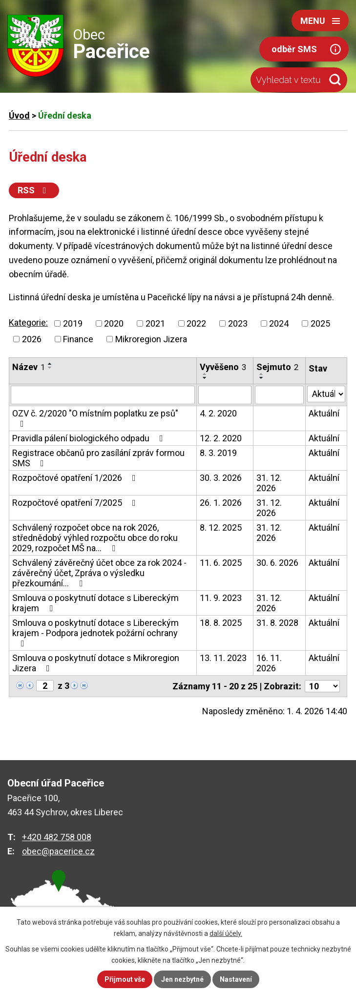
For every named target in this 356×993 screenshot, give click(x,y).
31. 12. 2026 (269, 483)
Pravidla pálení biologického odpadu (89, 438)
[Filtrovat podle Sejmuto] (279, 395)
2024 (279, 323)
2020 (114, 323)
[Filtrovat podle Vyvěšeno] (224, 395)
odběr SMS (294, 49)
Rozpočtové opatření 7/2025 (76, 502)
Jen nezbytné (182, 979)
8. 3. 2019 (218, 453)
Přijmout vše (125, 979)
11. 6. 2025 (221, 563)
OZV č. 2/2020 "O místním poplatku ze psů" (95, 418)
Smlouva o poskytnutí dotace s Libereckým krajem (95, 603)
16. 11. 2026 (269, 663)
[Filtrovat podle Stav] (326, 394)
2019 (73, 323)
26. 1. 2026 (221, 502)
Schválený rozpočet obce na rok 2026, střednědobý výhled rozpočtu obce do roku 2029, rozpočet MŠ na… (95, 537)
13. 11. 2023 (223, 658)
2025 (320, 323)
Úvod (19, 115)
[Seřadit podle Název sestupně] (50, 368)
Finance (78, 339)
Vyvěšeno (223, 367)
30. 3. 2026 (221, 478)
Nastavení (236, 979)
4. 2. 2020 (218, 413)
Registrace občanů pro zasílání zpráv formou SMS (98, 458)
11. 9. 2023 (221, 598)
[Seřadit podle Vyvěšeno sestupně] (205, 378)
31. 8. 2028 (277, 623)
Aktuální (324, 413)
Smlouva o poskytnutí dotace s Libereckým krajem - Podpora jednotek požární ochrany (95, 633)
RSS (34, 190)
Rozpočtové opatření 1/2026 (76, 478)
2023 (238, 323)
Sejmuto (277, 367)
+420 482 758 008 (56, 837)
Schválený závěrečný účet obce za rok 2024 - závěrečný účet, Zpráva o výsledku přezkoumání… (99, 573)
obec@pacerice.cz (58, 851)
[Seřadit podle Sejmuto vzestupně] (261, 374)
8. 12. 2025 (221, 527)
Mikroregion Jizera (151, 339)
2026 (32, 339)
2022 (196, 323)
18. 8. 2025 (221, 623)
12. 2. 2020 (221, 438)
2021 (155, 323)
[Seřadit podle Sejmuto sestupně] (261, 378)
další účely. (225, 933)
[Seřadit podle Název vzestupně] (50, 364)
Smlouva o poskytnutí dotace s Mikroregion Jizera (95, 663)
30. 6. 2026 (277, 563)
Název (28, 367)
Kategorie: (28, 322)
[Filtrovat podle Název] (103, 395)
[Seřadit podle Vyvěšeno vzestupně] (205, 374)
